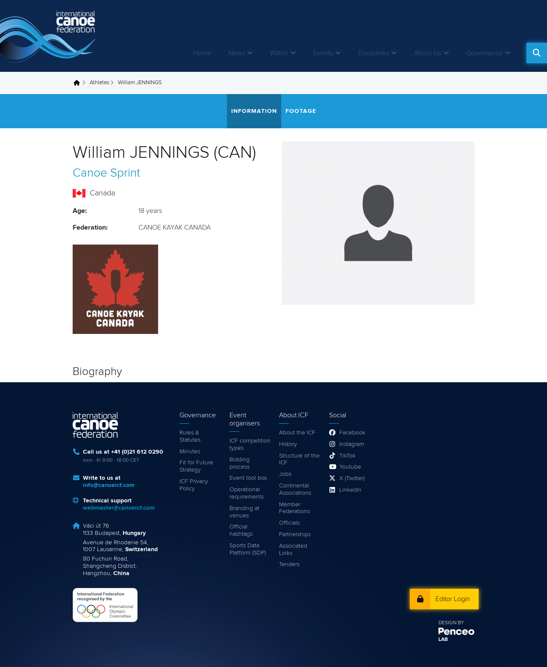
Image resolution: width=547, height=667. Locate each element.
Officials (289, 523)
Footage (300, 111)
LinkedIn (350, 490)
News (236, 53)
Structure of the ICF (299, 459)
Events (323, 53)
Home (202, 53)
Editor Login (452, 599)
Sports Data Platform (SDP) (247, 549)
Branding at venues (244, 512)
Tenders (289, 564)
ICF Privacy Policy (193, 485)
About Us (427, 53)
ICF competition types (250, 444)
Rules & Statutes (189, 436)
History (288, 444)
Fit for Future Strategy (196, 466)
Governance (484, 53)
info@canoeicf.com (109, 485)
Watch (279, 53)
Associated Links (293, 549)
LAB (443, 639)
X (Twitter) (352, 478)
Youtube (350, 467)
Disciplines (373, 53)
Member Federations (294, 508)
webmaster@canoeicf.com (119, 508)
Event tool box (248, 478)
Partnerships (295, 534)
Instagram (351, 444)
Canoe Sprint (106, 173)
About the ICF (297, 433)
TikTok (347, 456)
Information (254, 111)
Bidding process (239, 463)
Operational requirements (246, 493)
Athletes (99, 83)
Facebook (352, 433)
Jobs (285, 474)
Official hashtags (241, 530)
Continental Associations (295, 489)
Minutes (189, 452)
